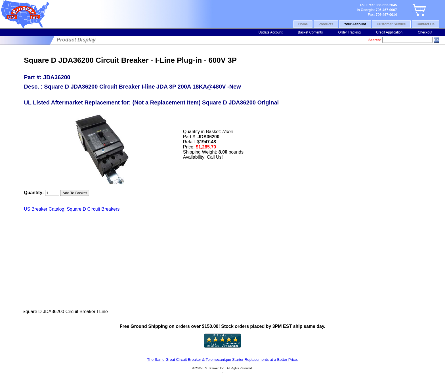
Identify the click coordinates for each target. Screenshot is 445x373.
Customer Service (391, 24)
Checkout (425, 32)
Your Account (355, 24)
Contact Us (425, 24)
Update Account (271, 32)
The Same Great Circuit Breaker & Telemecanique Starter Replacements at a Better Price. (222, 359)
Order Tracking (349, 32)
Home (303, 24)
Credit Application (389, 32)
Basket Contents (310, 32)
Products (325, 24)
